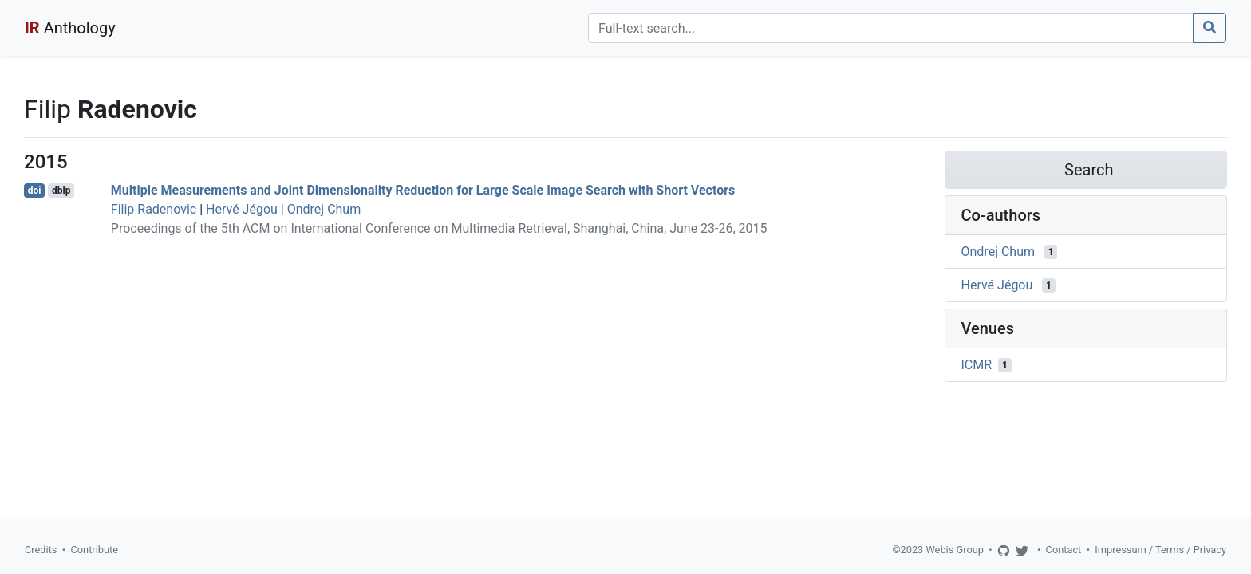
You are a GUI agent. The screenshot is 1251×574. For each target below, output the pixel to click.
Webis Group (954, 550)
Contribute (94, 550)
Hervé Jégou (242, 209)
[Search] (891, 28)
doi (34, 190)
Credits (41, 550)
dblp (61, 190)
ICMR (977, 364)
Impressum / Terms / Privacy (1160, 550)
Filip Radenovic (153, 209)
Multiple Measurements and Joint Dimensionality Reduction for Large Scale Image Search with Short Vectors (423, 190)
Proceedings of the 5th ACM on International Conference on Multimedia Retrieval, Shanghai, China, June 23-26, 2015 (439, 228)
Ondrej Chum (324, 209)
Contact (1064, 550)
